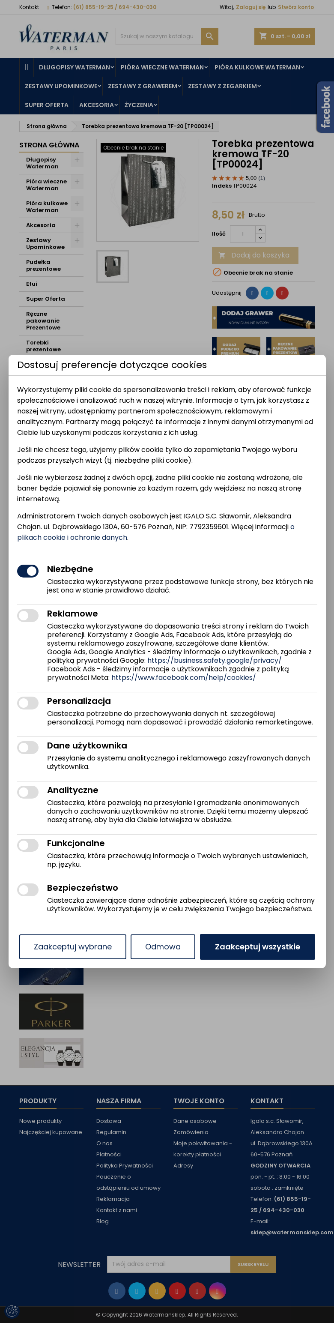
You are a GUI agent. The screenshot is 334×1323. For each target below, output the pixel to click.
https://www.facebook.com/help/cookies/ (183, 677)
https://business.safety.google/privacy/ (214, 660)
